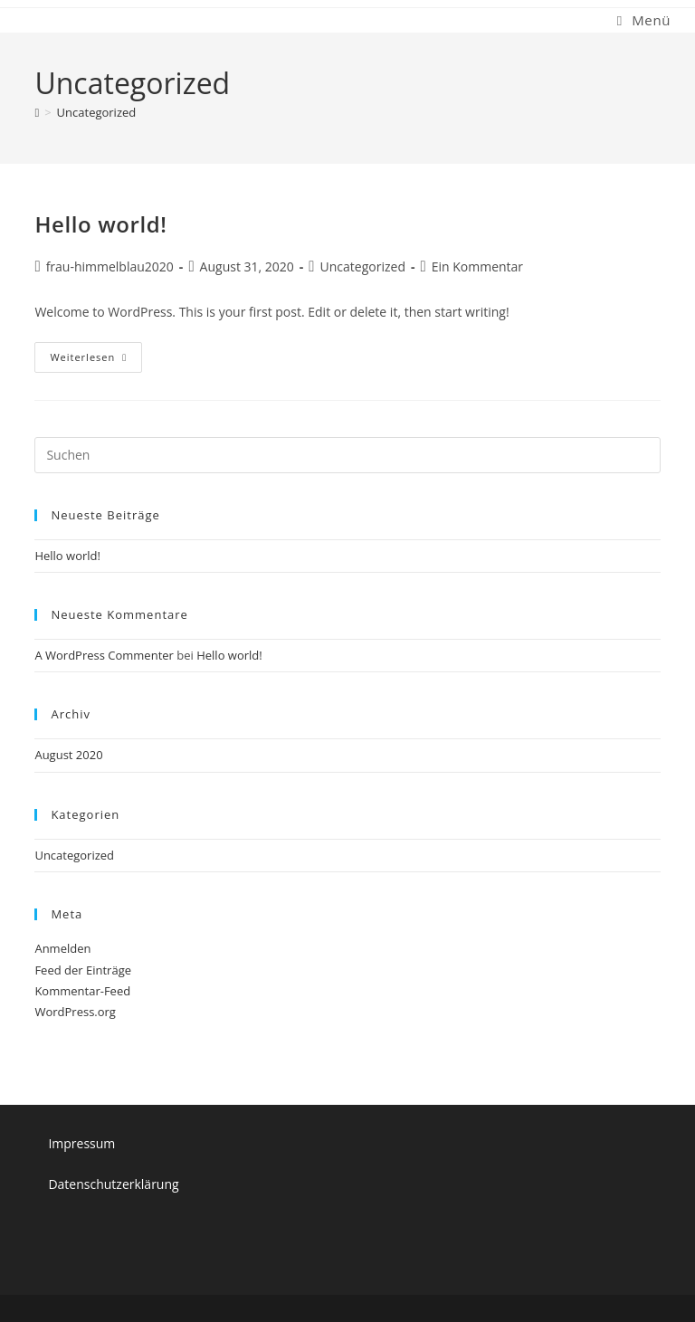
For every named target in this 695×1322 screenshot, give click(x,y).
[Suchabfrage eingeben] (347, 455)
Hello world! (100, 224)
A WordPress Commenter (104, 655)
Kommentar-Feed (82, 991)
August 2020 (68, 755)
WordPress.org (75, 1011)
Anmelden (62, 948)
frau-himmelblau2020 (110, 266)
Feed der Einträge (82, 970)
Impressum (81, 1143)
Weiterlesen (96, 360)
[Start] (36, 112)
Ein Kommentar (477, 266)
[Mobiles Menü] (644, 20)
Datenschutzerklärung (113, 1184)
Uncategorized (97, 112)
